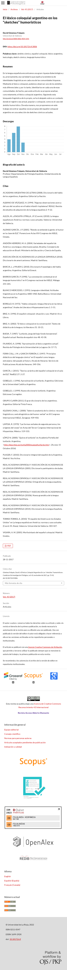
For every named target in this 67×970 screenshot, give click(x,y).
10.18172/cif (15, 939)
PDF (9, 546)
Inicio (5, 9)
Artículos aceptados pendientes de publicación (25, 742)
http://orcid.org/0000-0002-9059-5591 (16, 39)
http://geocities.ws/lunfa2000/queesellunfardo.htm (26, 445)
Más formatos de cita (13, 583)
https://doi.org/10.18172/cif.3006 (22, 46)
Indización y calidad (13, 747)
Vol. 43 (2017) (27, 9)
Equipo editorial (11, 729)
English (7, 876)
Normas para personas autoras (17, 738)
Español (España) (11, 880)
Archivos (14, 9)
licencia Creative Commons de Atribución (45, 647)
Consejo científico (12, 734)
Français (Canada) (12, 885)
